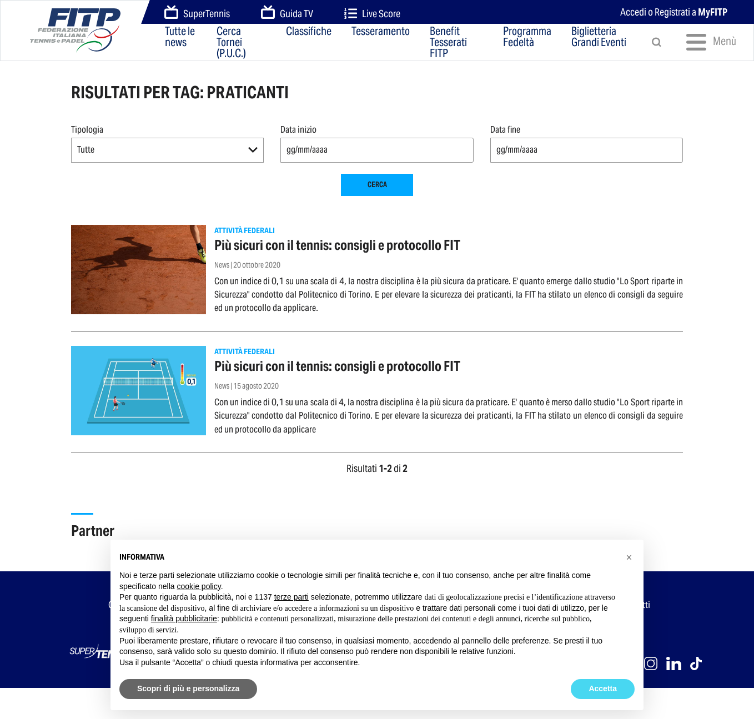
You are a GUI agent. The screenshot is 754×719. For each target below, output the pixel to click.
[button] (167, 150)
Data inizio (298, 129)
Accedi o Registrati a (673, 12)
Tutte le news (180, 37)
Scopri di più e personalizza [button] (188, 688)
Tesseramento (380, 32)
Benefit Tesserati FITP (448, 42)
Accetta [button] (603, 688)
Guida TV (287, 13)
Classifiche (308, 32)
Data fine (505, 129)
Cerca (377, 184)
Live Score (372, 13)
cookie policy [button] (199, 586)
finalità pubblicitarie (184, 618)
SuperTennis (197, 13)
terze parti (291, 596)
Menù (706, 42)
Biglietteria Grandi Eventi (598, 37)
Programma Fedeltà (527, 37)
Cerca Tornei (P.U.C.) (231, 42)
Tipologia (87, 129)
